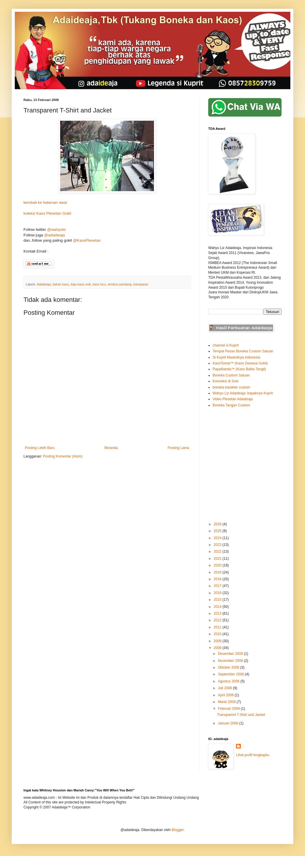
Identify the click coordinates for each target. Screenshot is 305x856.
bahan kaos (60, 284)
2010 (218, 634)
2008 (218, 648)
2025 (218, 531)
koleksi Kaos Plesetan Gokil (47, 213)
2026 (218, 524)
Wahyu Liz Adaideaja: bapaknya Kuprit (243, 393)
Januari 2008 (228, 723)
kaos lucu (99, 284)
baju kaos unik (81, 284)
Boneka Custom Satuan (231, 375)
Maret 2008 (227, 702)
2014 (218, 607)
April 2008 (226, 695)
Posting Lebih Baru (40, 448)
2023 (218, 545)
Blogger (178, 830)
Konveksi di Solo (226, 381)
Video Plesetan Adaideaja (233, 399)
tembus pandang (119, 284)
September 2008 (231, 674)
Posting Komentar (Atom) (63, 456)
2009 (218, 641)
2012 (218, 620)
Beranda (111, 448)
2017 (218, 586)
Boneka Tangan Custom (231, 405)
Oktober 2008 (229, 667)
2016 (218, 593)
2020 (218, 565)
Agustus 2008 (229, 681)
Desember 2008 (231, 654)
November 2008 (231, 661)
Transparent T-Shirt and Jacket (241, 715)
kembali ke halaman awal (45, 202)
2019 (218, 572)
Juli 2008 (225, 688)
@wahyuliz (56, 229)
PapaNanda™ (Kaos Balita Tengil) (239, 369)
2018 (218, 579)
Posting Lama (178, 448)
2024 (218, 538)
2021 (218, 558)
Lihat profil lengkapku (252, 755)
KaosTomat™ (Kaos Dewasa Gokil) (240, 363)
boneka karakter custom (231, 387)
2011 (218, 627)
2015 (218, 600)
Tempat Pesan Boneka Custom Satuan (243, 351)
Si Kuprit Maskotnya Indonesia (236, 357)
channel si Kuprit (226, 345)
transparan (140, 284)
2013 (218, 613)
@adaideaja (54, 235)
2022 (218, 551)
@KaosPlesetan (87, 240)
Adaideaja (44, 284)
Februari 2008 (229, 709)
